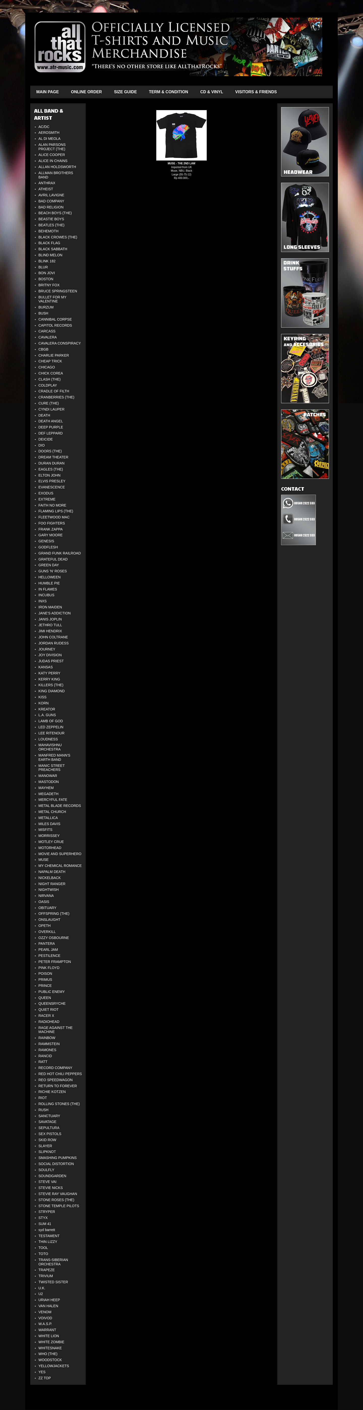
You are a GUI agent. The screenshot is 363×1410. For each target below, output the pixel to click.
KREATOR (47, 709)
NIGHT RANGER (52, 884)
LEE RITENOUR (52, 733)
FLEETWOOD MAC (54, 517)
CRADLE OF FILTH (54, 391)
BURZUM (46, 307)
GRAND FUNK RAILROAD (60, 553)
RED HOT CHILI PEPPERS (60, 1074)
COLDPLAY (48, 385)
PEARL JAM (48, 950)
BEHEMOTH (48, 231)
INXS (43, 601)
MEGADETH (48, 794)
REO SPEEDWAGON (56, 1080)
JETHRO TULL (50, 625)
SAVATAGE (47, 1122)
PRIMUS (45, 980)
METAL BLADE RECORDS (60, 806)
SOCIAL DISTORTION (56, 1164)
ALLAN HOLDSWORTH (57, 167)
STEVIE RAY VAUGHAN (58, 1194)
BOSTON (46, 279)
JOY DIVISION (50, 655)
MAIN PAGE (47, 92)
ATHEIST (46, 189)
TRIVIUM (46, 1276)
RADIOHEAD (49, 1022)
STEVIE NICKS (51, 1188)
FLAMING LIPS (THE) (56, 511)
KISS (43, 697)
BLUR (43, 267)
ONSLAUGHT (49, 920)
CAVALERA (48, 337)
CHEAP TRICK (50, 361)
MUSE (44, 860)
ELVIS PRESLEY (52, 481)
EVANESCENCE (52, 487)
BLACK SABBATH (53, 249)
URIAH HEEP (49, 1300)
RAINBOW (47, 1038)
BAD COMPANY (51, 201)
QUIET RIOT (49, 1010)
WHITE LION (49, 1336)
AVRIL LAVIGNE (51, 195)
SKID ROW (47, 1140)
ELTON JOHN (49, 475)
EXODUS (46, 493)
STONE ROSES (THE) (56, 1200)
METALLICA (48, 818)
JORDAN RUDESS (54, 643)
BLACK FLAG (49, 243)
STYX (43, 1218)
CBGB (44, 349)
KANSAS (46, 667)
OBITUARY (47, 908)
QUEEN (45, 998)
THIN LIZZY (48, 1242)
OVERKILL (47, 932)
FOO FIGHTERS (52, 523)
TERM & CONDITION (168, 92)
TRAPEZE (47, 1270)
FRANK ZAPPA (51, 529)
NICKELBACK (50, 878)
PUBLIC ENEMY (52, 992)
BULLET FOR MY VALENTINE (53, 299)
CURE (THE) (49, 403)
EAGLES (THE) (51, 469)
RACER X (46, 1016)
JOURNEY (47, 649)
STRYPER (47, 1212)
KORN (44, 703)
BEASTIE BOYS (51, 219)
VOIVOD (45, 1318)
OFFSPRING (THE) (54, 914)
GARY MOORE (51, 535)
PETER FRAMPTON (55, 962)
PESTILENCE (49, 956)
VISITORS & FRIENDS (256, 92)
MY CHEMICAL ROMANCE (60, 866)
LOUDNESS (48, 739)
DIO (42, 445)
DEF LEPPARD (51, 433)
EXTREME (47, 499)
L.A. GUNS (47, 715)
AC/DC (44, 127)
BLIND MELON (51, 255)
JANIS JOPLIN (50, 619)
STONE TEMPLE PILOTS (59, 1206)
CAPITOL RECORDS (55, 325)
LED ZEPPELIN (51, 727)
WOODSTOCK (50, 1360)
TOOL (43, 1248)
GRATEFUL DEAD (53, 559)
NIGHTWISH (49, 890)
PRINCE (45, 986)
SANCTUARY (49, 1116)
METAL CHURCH (52, 812)
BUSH (43, 313)
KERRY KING (49, 679)
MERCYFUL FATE (53, 800)
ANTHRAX (47, 183)
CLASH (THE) (50, 379)
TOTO (43, 1254)
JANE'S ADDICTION (55, 613)
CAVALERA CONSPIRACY (60, 343)
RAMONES (47, 1050)
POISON (45, 974)
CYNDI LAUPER (52, 409)
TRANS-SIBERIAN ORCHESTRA (53, 1262)
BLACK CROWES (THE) (58, 237)
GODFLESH (48, 547)
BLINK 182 (47, 261)
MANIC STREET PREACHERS (52, 768)
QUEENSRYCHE (52, 1003)
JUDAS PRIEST (51, 661)
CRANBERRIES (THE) (56, 397)
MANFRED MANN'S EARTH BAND (54, 757)
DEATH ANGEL (51, 421)
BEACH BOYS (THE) (55, 213)
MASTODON (49, 782)
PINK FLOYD (49, 968)
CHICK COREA (51, 373)
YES (42, 1372)
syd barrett (47, 1230)
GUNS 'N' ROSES (53, 571)
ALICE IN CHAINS (53, 161)
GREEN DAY (49, 565)
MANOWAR (48, 776)
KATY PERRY (49, 673)
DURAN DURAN (52, 463)
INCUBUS (46, 595)
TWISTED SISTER (53, 1282)
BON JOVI (47, 273)
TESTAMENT (49, 1236)
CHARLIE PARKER (54, 355)
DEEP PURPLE (51, 427)
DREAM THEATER (54, 457)
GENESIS (46, 541)
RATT (43, 1062)
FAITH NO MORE (52, 505)
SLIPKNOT (47, 1152)
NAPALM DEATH (52, 872)
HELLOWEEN (50, 577)
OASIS (44, 902)
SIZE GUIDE (125, 92)
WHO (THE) (48, 1354)
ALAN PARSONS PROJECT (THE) (52, 147)
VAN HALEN (48, 1306)
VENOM (45, 1312)
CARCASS (47, 331)
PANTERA (47, 944)
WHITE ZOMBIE (52, 1342)
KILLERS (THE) (51, 685)
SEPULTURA (49, 1128)
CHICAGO (47, 367)
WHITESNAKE (50, 1348)
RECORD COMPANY (55, 1068)
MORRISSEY (49, 836)
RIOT (43, 1098)
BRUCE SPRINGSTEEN (58, 291)
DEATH (44, 415)
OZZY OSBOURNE (54, 938)
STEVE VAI (47, 1182)
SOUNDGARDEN (52, 1176)
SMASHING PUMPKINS (58, 1158)
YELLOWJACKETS (54, 1366)
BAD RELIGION (51, 207)
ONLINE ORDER (86, 92)
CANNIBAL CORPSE (55, 319)
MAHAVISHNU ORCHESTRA (50, 747)
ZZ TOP (45, 1378)
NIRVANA (46, 896)
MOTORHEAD (50, 848)
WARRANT (47, 1330)
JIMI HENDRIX (50, 631)
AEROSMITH (49, 133)
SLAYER (45, 1146)
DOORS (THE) (50, 451)
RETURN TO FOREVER (58, 1086)
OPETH (45, 926)
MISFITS (45, 830)
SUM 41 (45, 1224)
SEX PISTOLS (50, 1134)
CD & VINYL (211, 92)
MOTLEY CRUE (51, 842)
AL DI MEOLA (49, 139)
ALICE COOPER (52, 155)
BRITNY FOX (49, 285)
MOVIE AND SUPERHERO (60, 854)
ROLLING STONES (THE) (59, 1104)
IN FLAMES (48, 589)
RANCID (45, 1056)
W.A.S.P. (45, 1324)
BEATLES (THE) (52, 225)
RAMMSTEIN (49, 1044)
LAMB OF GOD (51, 721)
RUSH (44, 1110)
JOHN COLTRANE (53, 637)
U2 (41, 1294)
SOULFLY (46, 1170)
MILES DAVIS (49, 824)
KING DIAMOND (52, 691)
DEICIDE (46, 439)
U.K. (42, 1288)
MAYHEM (46, 788)
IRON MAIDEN (50, 607)
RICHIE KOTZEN (52, 1092)
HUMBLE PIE (49, 583)
